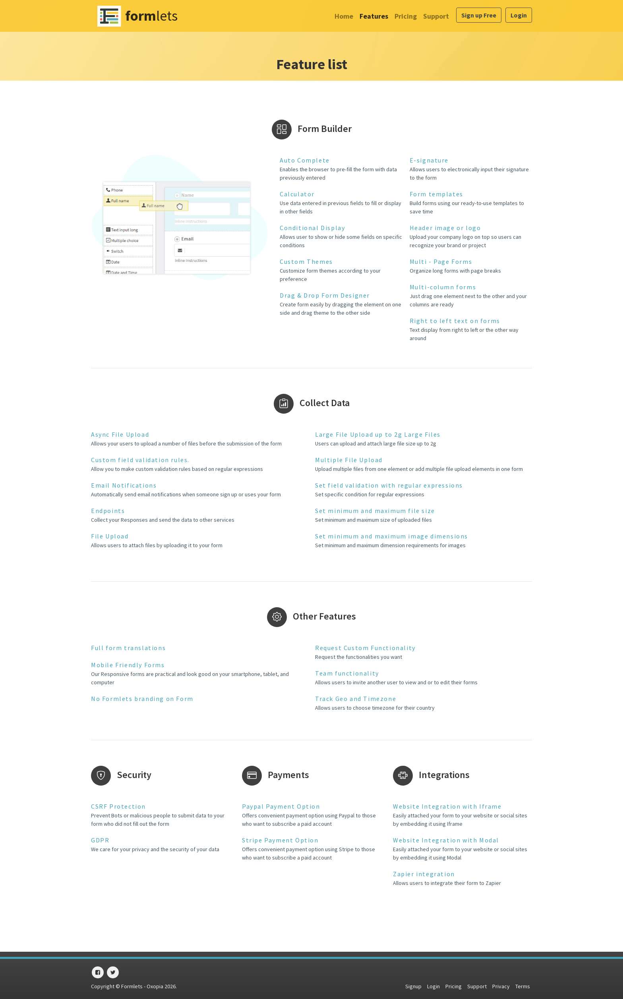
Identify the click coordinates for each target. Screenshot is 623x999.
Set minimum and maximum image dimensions (391, 536)
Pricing (406, 16)
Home (344, 16)
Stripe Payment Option (280, 840)
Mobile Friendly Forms (128, 665)
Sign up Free (478, 15)
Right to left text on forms (455, 321)
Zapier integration (424, 874)
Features (374, 16)
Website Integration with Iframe (447, 806)
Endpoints (108, 511)
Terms (522, 986)
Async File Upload (120, 434)
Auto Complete (305, 160)
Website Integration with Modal (446, 840)
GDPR (100, 840)
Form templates (436, 194)
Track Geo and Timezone (355, 699)
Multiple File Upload (349, 460)
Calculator (297, 194)
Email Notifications (124, 485)
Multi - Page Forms (441, 261)
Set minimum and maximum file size (375, 511)
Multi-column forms (443, 287)
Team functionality (347, 673)
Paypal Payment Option (281, 806)
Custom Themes (306, 261)
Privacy (501, 986)
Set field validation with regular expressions (389, 485)
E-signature (429, 160)
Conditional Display (312, 228)
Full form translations (128, 648)
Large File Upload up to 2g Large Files (378, 434)
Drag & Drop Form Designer (325, 295)
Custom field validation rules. (140, 460)
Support (436, 16)
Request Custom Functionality (365, 648)
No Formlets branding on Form (142, 699)
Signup (413, 986)
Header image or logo (445, 228)
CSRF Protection (118, 806)
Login (519, 15)
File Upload (110, 536)
